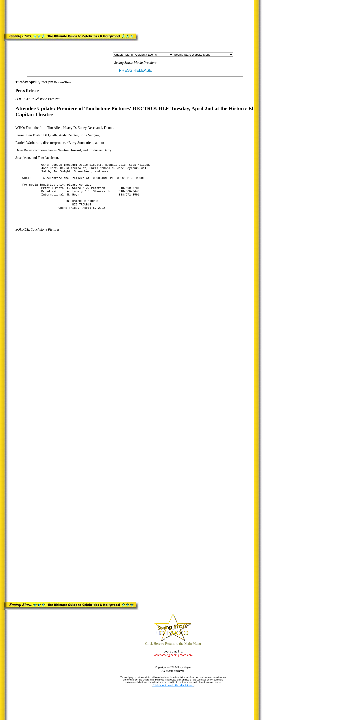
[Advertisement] (96, 16)
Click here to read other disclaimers (172, 685)
